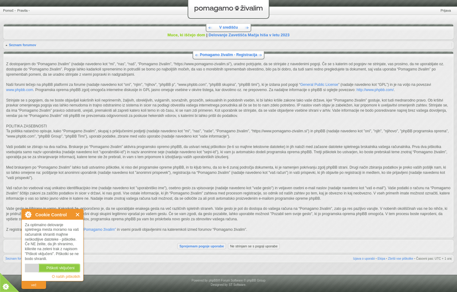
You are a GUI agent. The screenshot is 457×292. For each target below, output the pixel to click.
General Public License (319, 84)
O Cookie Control (28, 214)
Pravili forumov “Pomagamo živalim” (86, 229)
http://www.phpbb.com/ (375, 90)
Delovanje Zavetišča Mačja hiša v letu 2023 (249, 35)
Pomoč (8, 10)
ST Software (236, 284)
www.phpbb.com (19, 90)
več (33, 285)
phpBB (213, 280)
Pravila (22, 10)
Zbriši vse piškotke (400, 258)
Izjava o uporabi (364, 258)
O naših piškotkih (66, 276)
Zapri (78, 215)
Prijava (445, 10)
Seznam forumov (22, 45)
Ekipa (381, 258)
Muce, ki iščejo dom (186, 35)
